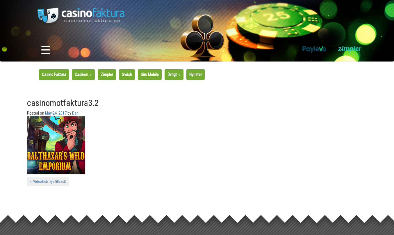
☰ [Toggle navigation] (45, 50)
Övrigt (174, 74)
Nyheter (195, 74)
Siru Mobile (150, 74)
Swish (127, 74)
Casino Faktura (54, 74)
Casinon (83, 74)
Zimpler (107, 74)
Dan (75, 113)
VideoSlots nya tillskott (48, 182)
